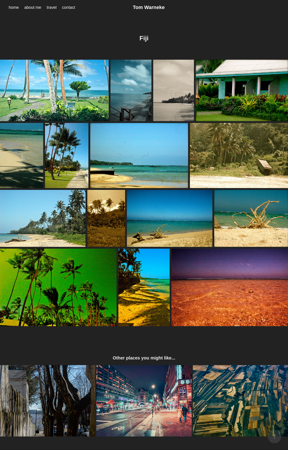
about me (32, 7)
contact (68, 7)
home (14, 7)
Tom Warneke (149, 7)
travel (51, 7)
